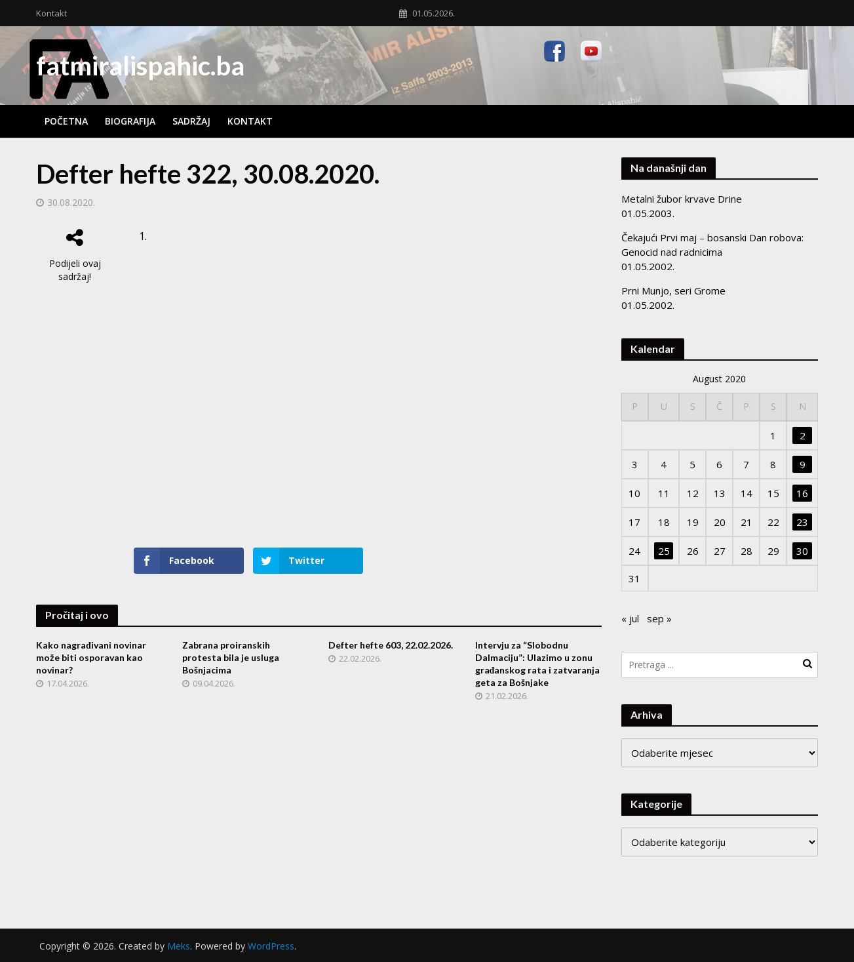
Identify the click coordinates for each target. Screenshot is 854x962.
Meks (178, 946)
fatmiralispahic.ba (140, 65)
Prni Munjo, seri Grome (673, 290)
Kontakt (51, 13)
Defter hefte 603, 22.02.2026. (390, 645)
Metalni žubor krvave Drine (681, 198)
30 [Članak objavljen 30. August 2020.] (802, 550)
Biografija (130, 121)
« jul (630, 618)
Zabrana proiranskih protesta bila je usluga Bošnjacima (230, 657)
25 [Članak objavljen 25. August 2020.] (664, 550)
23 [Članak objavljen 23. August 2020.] (802, 522)
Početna (66, 121)
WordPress (271, 946)
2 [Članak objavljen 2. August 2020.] (802, 435)
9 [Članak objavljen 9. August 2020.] (802, 464)
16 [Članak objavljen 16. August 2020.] (802, 493)
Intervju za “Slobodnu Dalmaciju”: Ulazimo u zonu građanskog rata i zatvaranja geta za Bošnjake (537, 663)
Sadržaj (191, 121)
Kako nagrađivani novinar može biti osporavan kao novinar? (91, 657)
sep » (659, 618)
